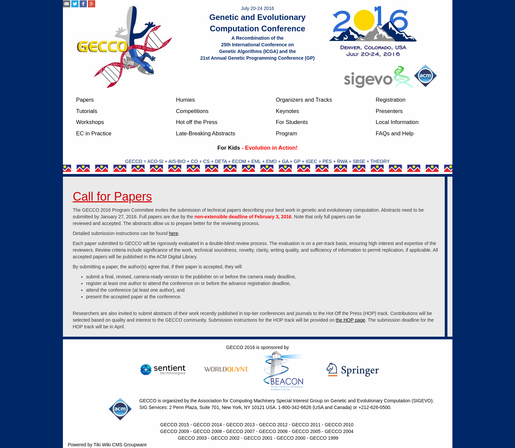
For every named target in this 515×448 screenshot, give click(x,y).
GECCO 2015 (174, 424)
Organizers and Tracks (304, 100)
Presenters (389, 111)
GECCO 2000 (291, 438)
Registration (391, 100)
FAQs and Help (395, 133)
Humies (185, 100)
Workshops (90, 122)
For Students (292, 122)
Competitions (192, 111)
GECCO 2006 (273, 431)
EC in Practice (94, 133)
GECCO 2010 (339, 424)
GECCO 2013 (240, 424)
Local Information (397, 122)
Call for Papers (112, 196)
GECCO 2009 (174, 431)
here (173, 233)
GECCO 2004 (339, 431)
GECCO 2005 (306, 431)
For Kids (228, 148)
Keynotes (287, 111)
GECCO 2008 (207, 431)
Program (286, 133)
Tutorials (87, 111)
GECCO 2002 (225, 438)
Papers (85, 100)
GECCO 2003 (192, 438)
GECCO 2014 (207, 424)
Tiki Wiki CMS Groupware (120, 444)
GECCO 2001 (258, 438)
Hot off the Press (197, 122)
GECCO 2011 (306, 424)
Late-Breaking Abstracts (205, 133)
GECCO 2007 (240, 431)
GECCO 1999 (324, 438)
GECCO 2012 (273, 424)
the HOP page (350, 320)
